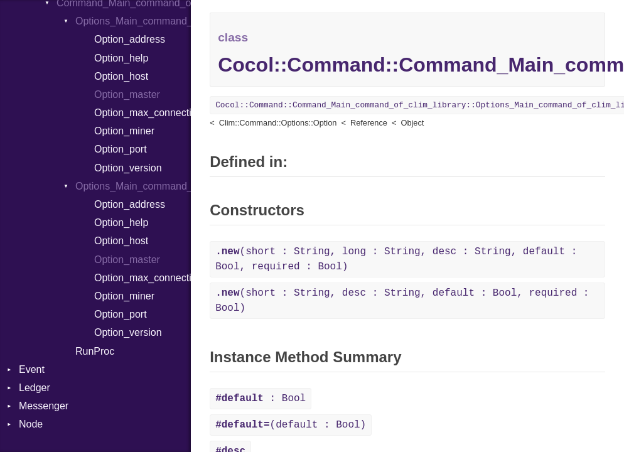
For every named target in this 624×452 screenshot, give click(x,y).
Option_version (128, 168)
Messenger (43, 406)
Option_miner (124, 131)
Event (32, 369)
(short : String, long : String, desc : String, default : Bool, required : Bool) (396, 259)
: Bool (260, 398)
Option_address (129, 39)
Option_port (120, 149)
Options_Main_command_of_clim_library (133, 21)
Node (31, 424)
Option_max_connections (142, 112)
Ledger (34, 387)
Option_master (127, 94)
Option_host (121, 76)
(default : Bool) (290, 425)
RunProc (94, 351)
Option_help (121, 58)
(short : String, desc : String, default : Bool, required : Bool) (402, 301)
